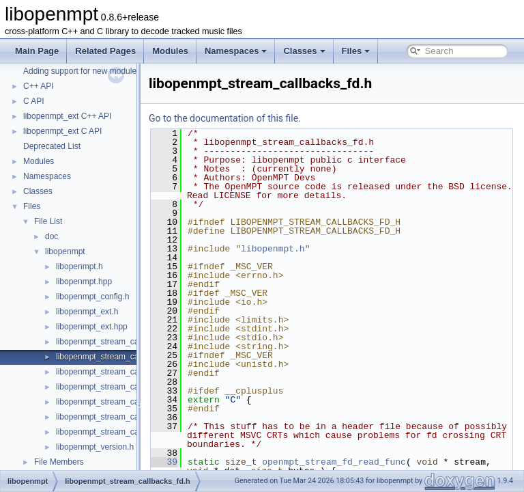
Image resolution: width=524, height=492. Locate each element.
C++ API (38, 86)
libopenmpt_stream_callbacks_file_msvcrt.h (135, 402)
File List (48, 221)
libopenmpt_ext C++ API (67, 116)
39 (198, 462)
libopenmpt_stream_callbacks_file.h (121, 372)
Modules (170, 51)
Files (356, 51)
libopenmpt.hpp (84, 281)
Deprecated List (52, 146)
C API (33, 101)
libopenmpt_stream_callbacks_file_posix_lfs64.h (143, 432)
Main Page (37, 51)
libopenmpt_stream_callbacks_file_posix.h (132, 417)
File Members (59, 462)
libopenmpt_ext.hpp (92, 326)
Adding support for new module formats (94, 71)
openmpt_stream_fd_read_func (368, 462)
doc (51, 236)
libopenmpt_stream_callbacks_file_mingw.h (135, 387)
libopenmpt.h (79, 266)
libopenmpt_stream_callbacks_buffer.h (126, 341)
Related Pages (105, 51)
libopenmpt (65, 251)
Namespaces (236, 51)
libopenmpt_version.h (95, 447)
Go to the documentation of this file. (259, 118)
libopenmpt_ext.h (87, 311)
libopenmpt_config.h (92, 296)
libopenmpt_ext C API (62, 131)
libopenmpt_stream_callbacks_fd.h (119, 356)
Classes (304, 51)
